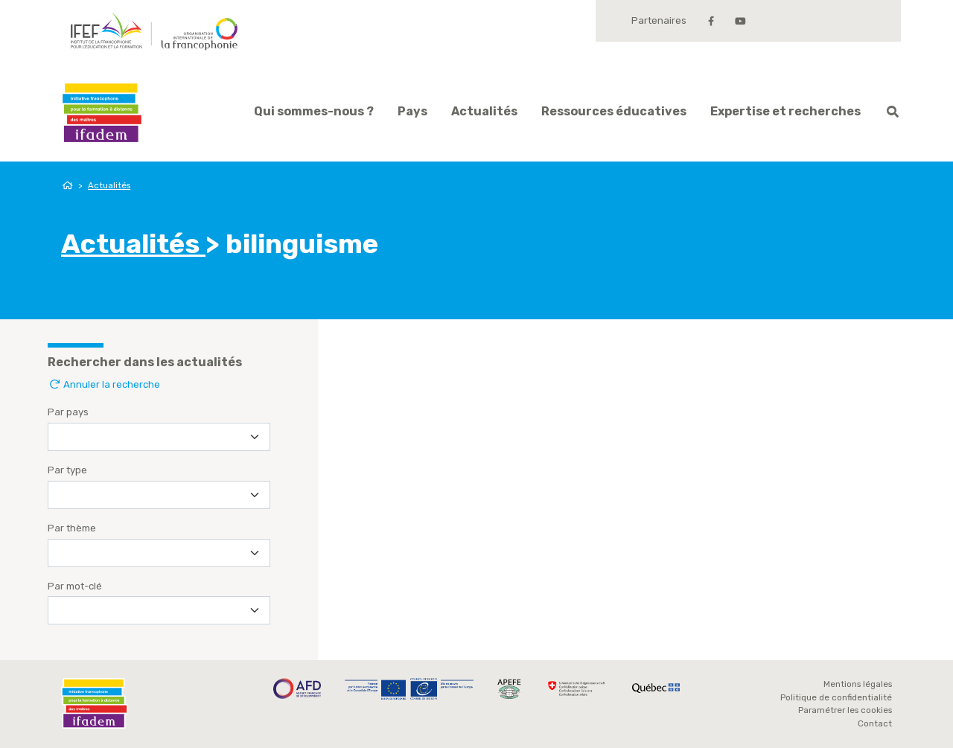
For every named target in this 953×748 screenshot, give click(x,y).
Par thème (72, 528)
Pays (412, 111)
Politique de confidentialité (836, 697)
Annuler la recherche (104, 384)
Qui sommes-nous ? (314, 111)
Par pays (68, 412)
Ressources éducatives (613, 111)
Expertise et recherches (785, 111)
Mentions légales (857, 684)
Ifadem (102, 113)
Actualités (484, 111)
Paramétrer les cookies (845, 710)
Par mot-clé (75, 586)
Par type (67, 470)
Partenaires (658, 20)
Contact (875, 723)
